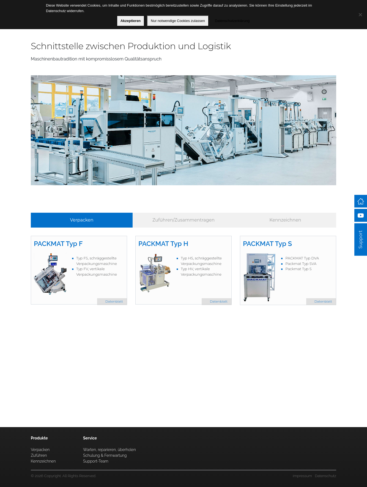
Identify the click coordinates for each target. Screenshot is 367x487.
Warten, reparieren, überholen (109, 449)
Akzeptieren (130, 21)
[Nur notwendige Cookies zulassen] (360, 14)
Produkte (39, 438)
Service (178, 397)
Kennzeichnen (285, 220)
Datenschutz (325, 476)
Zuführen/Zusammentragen (183, 220)
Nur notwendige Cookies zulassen (178, 21)
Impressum (302, 476)
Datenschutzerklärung (232, 21)
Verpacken (81, 220)
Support (360, 239)
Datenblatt (114, 301)
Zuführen (39, 455)
